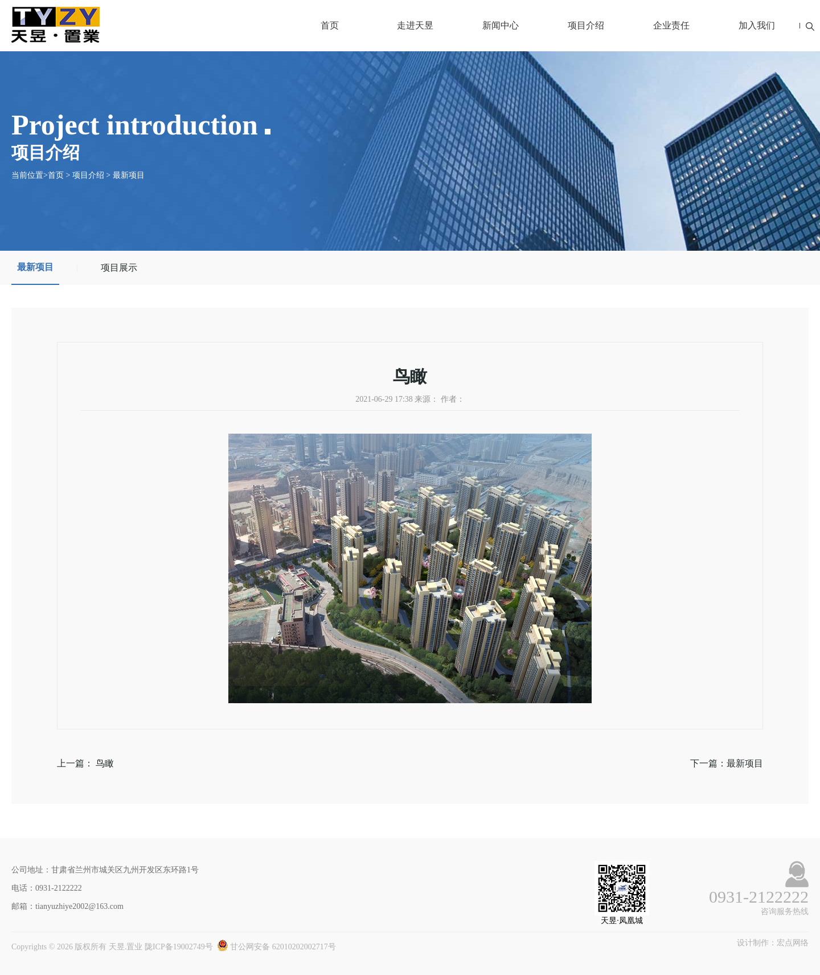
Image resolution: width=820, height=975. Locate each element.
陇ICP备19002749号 (179, 947)
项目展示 (119, 267)
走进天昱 (415, 25)
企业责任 (671, 25)
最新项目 (129, 175)
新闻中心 (500, 25)
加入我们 (757, 25)
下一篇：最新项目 (726, 763)
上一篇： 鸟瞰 (85, 763)
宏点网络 (793, 943)
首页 (330, 25)
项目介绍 (586, 25)
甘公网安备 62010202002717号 (276, 947)
